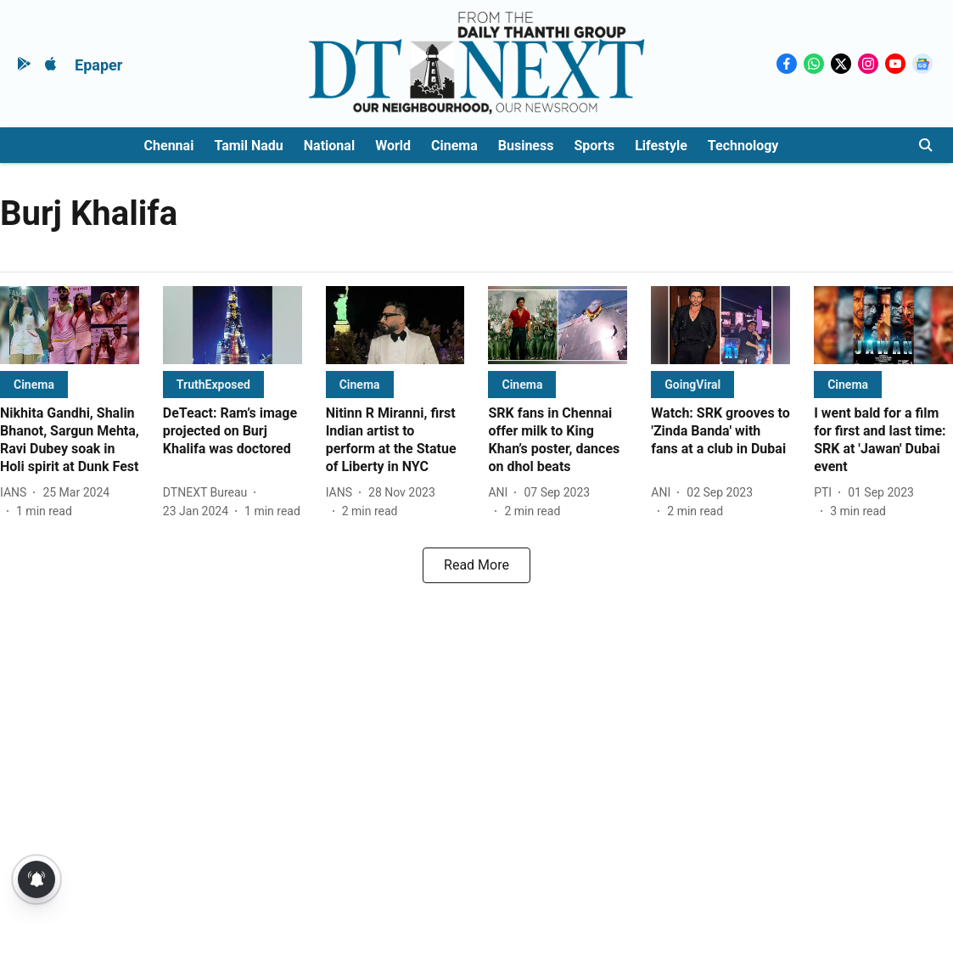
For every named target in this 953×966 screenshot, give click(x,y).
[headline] (69, 440)
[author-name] (16, 493)
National (329, 146)
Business (526, 146)
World (393, 146)
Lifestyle (661, 146)
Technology (743, 146)
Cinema (454, 146)
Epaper (98, 65)
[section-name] (34, 384)
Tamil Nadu (248, 146)
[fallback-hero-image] (69, 325)
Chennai (169, 146)
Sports (594, 146)
